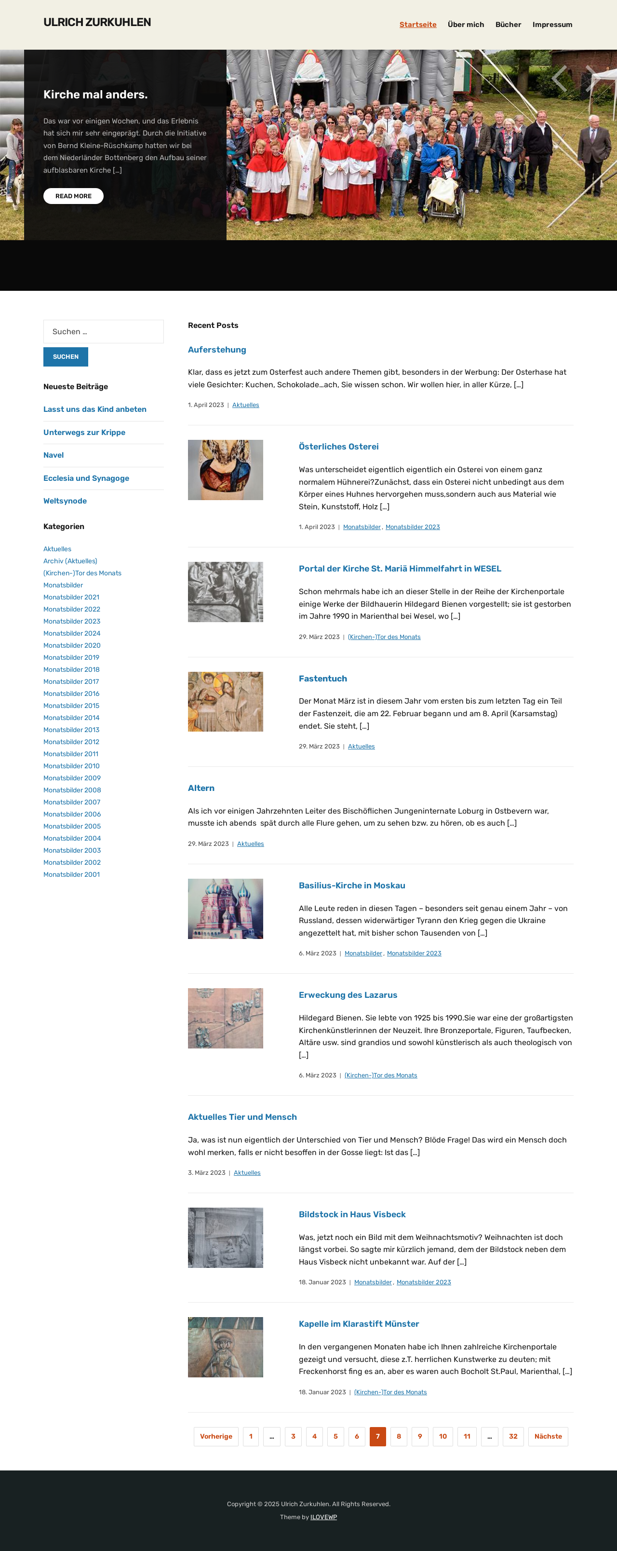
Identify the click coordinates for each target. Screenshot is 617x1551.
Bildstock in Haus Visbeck (353, 1214)
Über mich (466, 24)
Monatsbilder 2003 (72, 850)
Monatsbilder (362, 527)
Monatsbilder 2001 (71, 875)
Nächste (548, 1436)
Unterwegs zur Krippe (84, 432)
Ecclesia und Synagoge (86, 478)
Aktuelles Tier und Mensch (244, 1117)
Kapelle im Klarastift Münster (360, 1324)
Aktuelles (245, 404)
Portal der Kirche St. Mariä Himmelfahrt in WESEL (403, 568)
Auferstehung (218, 349)
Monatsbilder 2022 (71, 609)
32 (513, 1436)
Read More (73, 196)
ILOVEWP (323, 1517)
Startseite (418, 24)
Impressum (553, 24)
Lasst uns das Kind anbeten (95, 409)
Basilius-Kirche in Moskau (353, 885)
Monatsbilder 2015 (71, 706)
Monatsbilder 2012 (71, 742)
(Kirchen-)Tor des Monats (384, 636)
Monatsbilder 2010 (71, 766)
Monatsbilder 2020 (72, 645)
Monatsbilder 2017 (71, 682)
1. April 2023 (206, 404)
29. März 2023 (319, 636)
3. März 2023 (207, 1172)
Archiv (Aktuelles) (70, 561)
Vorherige (216, 1436)
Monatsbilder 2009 (72, 778)
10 (443, 1436)
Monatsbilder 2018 (71, 670)
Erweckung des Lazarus (349, 995)
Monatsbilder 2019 (71, 657)
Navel (53, 455)
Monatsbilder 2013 (71, 730)
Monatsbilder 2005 (72, 826)
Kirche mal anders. (95, 94)
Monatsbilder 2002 (72, 862)
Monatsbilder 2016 (71, 694)
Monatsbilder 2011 (70, 754)
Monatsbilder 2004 (72, 838)
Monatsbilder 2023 (413, 527)
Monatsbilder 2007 (71, 802)
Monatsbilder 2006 (72, 814)
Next (592, 81)
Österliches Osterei (344, 446)
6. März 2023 (317, 953)
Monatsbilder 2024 (72, 633)
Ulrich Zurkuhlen (97, 22)
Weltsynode (65, 500)
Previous (559, 81)
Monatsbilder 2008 (72, 790)
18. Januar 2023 (322, 1282)
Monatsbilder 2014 (71, 718)
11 (467, 1436)
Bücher (509, 24)
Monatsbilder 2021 (71, 597)
